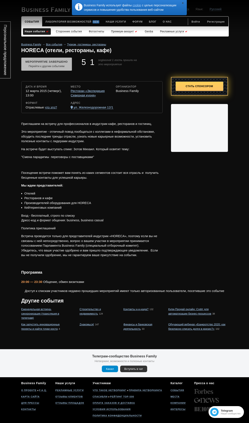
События (177, 390)
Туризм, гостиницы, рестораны (86, 44)
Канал (110, 368)
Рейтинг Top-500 (122, 396)
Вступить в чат (133, 368)
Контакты (28, 409)
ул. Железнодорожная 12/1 (93, 107)
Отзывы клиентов (69, 396)
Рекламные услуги (69, 390)
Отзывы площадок (69, 403)
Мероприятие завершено (47, 64)
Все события (54, 44)
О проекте (29, 390)
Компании (178, 403)
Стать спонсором (199, 86)
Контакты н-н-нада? (135, 309)
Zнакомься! (86, 324)
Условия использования (112, 409)
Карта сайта (30, 396)
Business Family (31, 44)
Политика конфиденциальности (117, 415)
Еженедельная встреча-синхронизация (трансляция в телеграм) (40, 314)
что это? (51, 107)
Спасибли (100, 396)
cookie (137, 5)
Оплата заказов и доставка (114, 403)
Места (175, 396)
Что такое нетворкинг (109, 390)
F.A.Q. (43, 390)
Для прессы (30, 403)
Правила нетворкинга (145, 390)
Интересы (178, 409)
